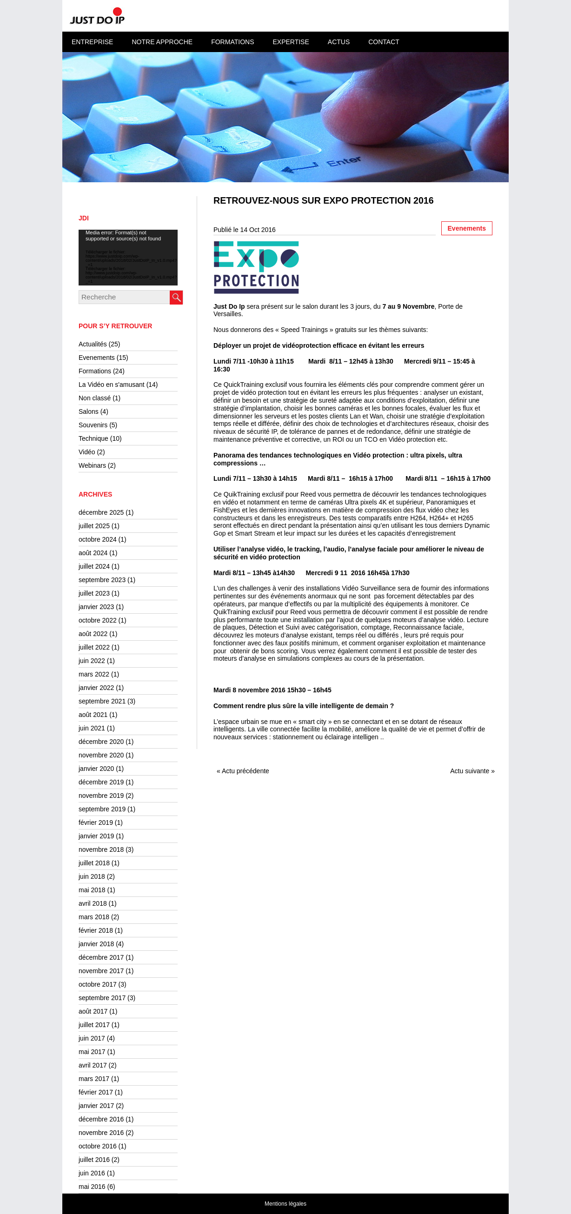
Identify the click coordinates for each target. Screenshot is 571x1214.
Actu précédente (245, 771)
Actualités (93, 344)
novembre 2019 (101, 795)
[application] (128, 257)
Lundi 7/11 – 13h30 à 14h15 (255, 478)
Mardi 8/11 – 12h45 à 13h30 (350, 361)
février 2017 (96, 1092)
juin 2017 (92, 1038)
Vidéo (87, 452)
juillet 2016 (94, 1159)
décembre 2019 (101, 782)
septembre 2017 (102, 998)
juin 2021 (92, 728)
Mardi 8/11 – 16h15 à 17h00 (350, 478)
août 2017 (93, 1011)
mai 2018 (92, 890)
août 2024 (93, 553)
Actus (339, 42)
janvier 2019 (96, 836)
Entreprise (92, 42)
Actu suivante (469, 771)
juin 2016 (92, 1173)
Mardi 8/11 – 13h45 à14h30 (254, 573)
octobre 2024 (98, 539)
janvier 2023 (96, 606)
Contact (383, 42)
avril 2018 (93, 903)
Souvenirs (93, 425)
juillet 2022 (94, 647)
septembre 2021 (102, 701)
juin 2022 (92, 660)
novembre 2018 (101, 849)
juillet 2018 (94, 863)
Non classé (95, 398)
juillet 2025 (94, 526)
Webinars (92, 465)
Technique (93, 438)
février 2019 (96, 822)
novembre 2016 (101, 1132)
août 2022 (93, 633)
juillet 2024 (94, 566)
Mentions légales (285, 1204)
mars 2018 (94, 917)
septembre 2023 (102, 580)
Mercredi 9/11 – (428, 361)
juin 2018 (92, 876)
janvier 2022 (96, 687)
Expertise (290, 42)
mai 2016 (92, 1186)
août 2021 (93, 714)
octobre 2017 (98, 984)
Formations (232, 42)
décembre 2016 (101, 1119)
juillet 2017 (94, 1024)
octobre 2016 (98, 1146)
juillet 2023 (94, 593)
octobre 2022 (98, 620)
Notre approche (162, 42)
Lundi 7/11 (253, 361)
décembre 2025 (101, 512)
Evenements (97, 357)
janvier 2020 (96, 768)
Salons (89, 411)
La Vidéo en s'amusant (112, 384)
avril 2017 (93, 1065)
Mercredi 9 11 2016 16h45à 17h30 (357, 573)
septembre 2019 (102, 809)
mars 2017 (94, 1078)
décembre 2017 (101, 957)
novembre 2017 (101, 971)
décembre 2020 (101, 741)
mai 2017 (92, 1051)
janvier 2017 (96, 1105)
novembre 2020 (101, 755)
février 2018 (96, 930)
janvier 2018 (96, 944)
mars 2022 (94, 674)
